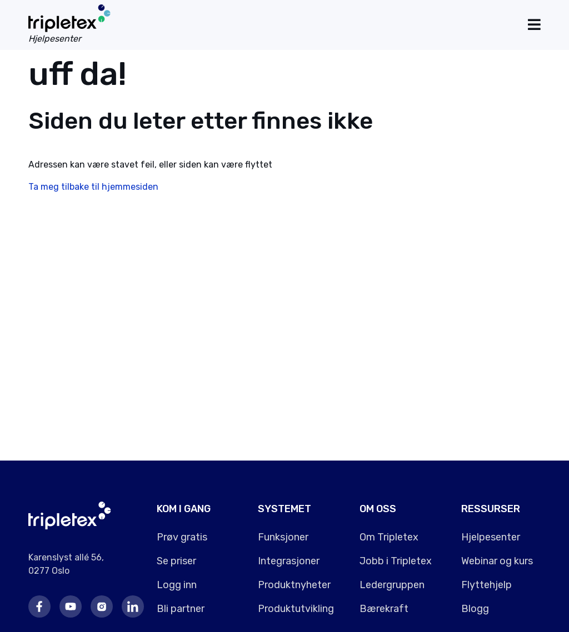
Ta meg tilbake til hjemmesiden (93, 186)
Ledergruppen (392, 585)
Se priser (176, 561)
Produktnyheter (294, 585)
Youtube (70, 606)
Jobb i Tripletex (396, 561)
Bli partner (180, 609)
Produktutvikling (296, 609)
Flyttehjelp (486, 585)
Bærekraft (384, 609)
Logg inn (177, 585)
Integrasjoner (289, 561)
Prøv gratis (182, 537)
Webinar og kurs (497, 561)
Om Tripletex (389, 537)
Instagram (102, 606)
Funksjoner (283, 537)
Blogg (475, 609)
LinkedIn (133, 606)
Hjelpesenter (490, 537)
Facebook (39, 606)
